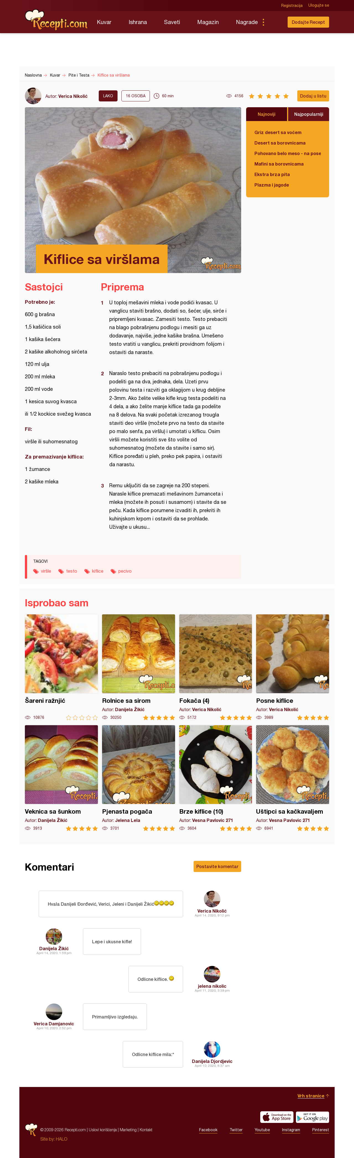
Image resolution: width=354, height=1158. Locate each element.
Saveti (172, 22)
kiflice (97, 570)
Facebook (208, 1130)
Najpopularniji (308, 114)
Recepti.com (56, 20)
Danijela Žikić (54, 948)
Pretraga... (274, 22)
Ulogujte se (318, 5)
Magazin (208, 22)
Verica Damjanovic (54, 1023)
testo (71, 570)
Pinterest (320, 1130)
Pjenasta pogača (138, 778)
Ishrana (138, 22)
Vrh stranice (311, 1095)
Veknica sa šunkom (61, 778)
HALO (61, 1138)
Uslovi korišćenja (103, 1129)
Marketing (128, 1129)
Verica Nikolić (73, 96)
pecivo (125, 570)
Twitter (236, 1130)
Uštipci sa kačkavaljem (292, 778)
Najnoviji (266, 114)
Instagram (291, 1130)
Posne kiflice (292, 667)
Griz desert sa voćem (277, 132)
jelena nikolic (212, 986)
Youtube (262, 1130)
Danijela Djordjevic (212, 1061)
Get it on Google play (312, 1117)
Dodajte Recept (308, 22)
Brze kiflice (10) (215, 778)
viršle (46, 570)
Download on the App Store (276, 1117)
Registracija (292, 5)
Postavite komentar (217, 866)
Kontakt (146, 1129)
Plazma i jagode (271, 184)
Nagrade (247, 22)
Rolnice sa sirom (138, 667)
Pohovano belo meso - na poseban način (287, 153)
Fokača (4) (215, 667)
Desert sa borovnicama (280, 142)
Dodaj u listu (313, 95)
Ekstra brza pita (272, 174)
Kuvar (104, 22)
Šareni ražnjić (61, 667)
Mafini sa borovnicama (279, 163)
